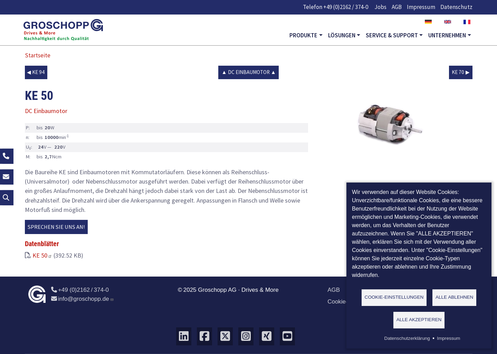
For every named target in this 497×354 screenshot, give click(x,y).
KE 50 (42, 255)
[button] (384, 122)
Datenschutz (456, 7)
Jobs (380, 7)
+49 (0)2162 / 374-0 (345, 7)
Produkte (303, 35)
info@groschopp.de (82, 299)
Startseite (37, 55)
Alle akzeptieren (419, 319)
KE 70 (458, 72)
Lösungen (341, 35)
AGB (397, 7)
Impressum (421, 7)
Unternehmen (447, 35)
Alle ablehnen (455, 297)
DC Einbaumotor (249, 72)
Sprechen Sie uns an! (56, 226)
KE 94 (38, 72)
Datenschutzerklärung (407, 338)
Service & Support (392, 35)
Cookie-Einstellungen (394, 297)
